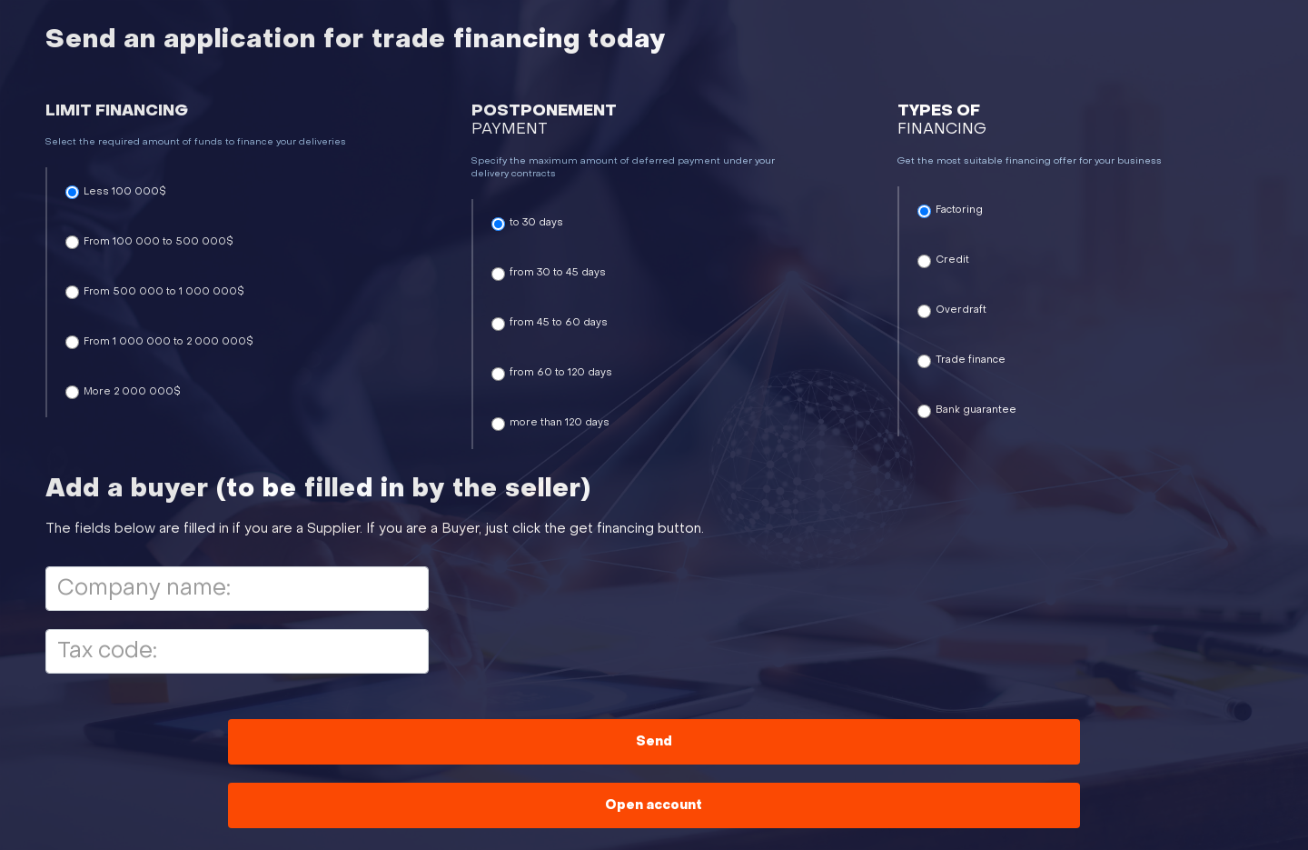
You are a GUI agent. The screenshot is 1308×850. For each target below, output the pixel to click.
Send (654, 742)
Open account (653, 806)
